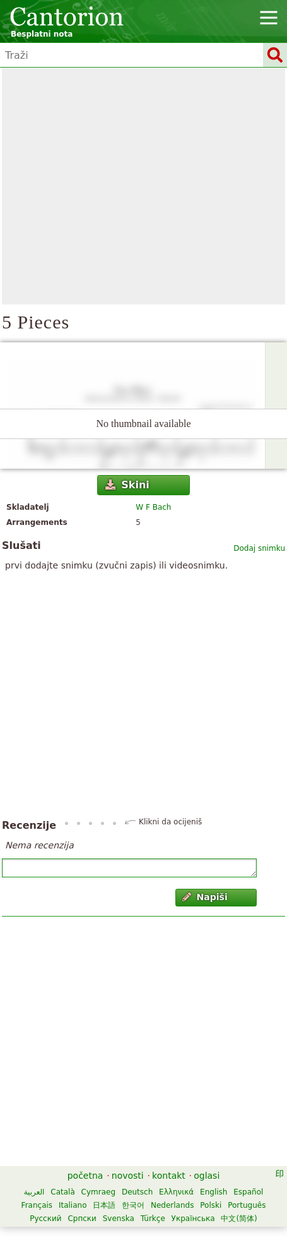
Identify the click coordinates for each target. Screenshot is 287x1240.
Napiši (205, 897)
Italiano (73, 1205)
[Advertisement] (118, 186)
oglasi (207, 1176)
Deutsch (137, 1192)
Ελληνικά (176, 1192)
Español (248, 1192)
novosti (128, 1176)
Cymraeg (98, 1192)
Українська (193, 1218)
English (213, 1192)
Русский (45, 1218)
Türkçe (153, 1218)
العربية (34, 1192)
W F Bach (153, 507)
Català (62, 1192)
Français (36, 1205)
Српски (82, 1218)
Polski (210, 1205)
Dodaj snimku (259, 548)
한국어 (133, 1205)
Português (247, 1205)
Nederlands (172, 1205)
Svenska (118, 1218)
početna (85, 1176)
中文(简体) (239, 1218)
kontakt (168, 1176)
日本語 (104, 1205)
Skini (127, 485)
